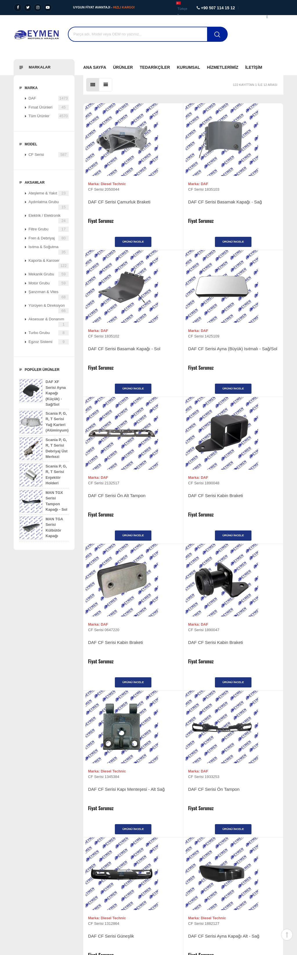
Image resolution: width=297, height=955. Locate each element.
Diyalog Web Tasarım (249, 916)
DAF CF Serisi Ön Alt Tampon (175, 358)
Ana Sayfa (94, 67)
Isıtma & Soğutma (48, 250)
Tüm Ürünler (48, 116)
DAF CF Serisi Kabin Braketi (249, 355)
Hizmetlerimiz (222, 67)
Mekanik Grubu (48, 274)
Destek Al (272, 37)
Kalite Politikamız (23, 879)
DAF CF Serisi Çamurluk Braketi (112, 207)
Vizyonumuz (19, 853)
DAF (48, 98)
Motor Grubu (48, 283)
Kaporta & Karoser (48, 263)
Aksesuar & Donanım (48, 322)
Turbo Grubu (48, 332)
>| (216, 727)
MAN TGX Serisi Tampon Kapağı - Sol (43, 501)
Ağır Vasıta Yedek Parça (101, 853)
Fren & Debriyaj (48, 238)
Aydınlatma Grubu (48, 205)
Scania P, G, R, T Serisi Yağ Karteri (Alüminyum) (43, 422)
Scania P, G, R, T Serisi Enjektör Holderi (43, 475)
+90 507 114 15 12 (255, 867)
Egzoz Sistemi (48, 341)
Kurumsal (188, 67)
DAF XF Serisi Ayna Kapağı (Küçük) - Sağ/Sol (42, 393)
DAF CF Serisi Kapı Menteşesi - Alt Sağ (241, 508)
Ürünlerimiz (162, 853)
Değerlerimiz (19, 870)
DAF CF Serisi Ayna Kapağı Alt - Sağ (248, 658)
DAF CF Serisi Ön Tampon (114, 655)
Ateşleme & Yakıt (48, 193)
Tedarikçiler (155, 67)
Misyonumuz (19, 861)
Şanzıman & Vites (48, 295)
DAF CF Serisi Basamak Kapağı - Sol (245, 207)
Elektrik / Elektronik (48, 218)
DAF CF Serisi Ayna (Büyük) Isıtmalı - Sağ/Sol (115, 358)
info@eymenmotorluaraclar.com (251, 890)
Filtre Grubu (48, 229)
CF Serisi (48, 154)
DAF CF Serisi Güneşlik (178, 655)
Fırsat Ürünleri (48, 107)
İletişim (253, 67)
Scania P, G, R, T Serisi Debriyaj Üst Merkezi (43, 448)
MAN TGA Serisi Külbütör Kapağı (41, 527)
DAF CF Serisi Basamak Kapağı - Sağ (178, 207)
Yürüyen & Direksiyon (48, 308)
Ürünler (123, 67)
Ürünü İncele (116, 244)
